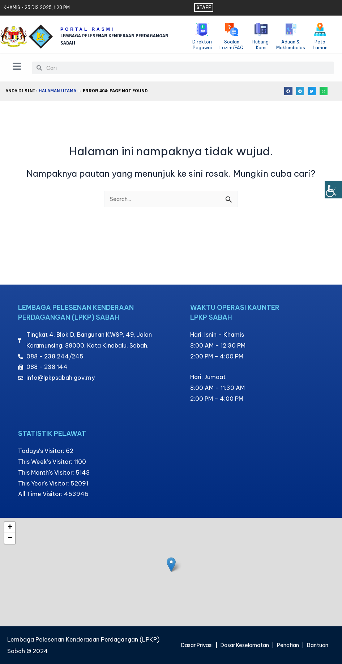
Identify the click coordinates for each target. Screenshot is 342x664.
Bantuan (254, 648)
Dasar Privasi (207, 631)
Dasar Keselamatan (260, 631)
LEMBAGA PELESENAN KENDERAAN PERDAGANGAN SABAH (104, 39)
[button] (288, 92)
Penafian (308, 631)
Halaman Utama (57, 92)
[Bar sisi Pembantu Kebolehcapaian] (333, 189)
